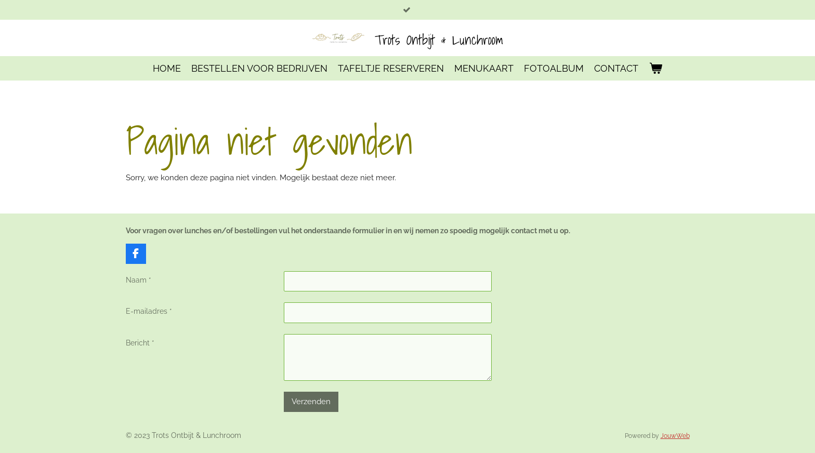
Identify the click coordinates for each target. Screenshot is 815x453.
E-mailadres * (149, 312)
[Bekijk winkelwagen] (655, 68)
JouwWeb (675, 435)
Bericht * (140, 343)
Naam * (138, 280)
